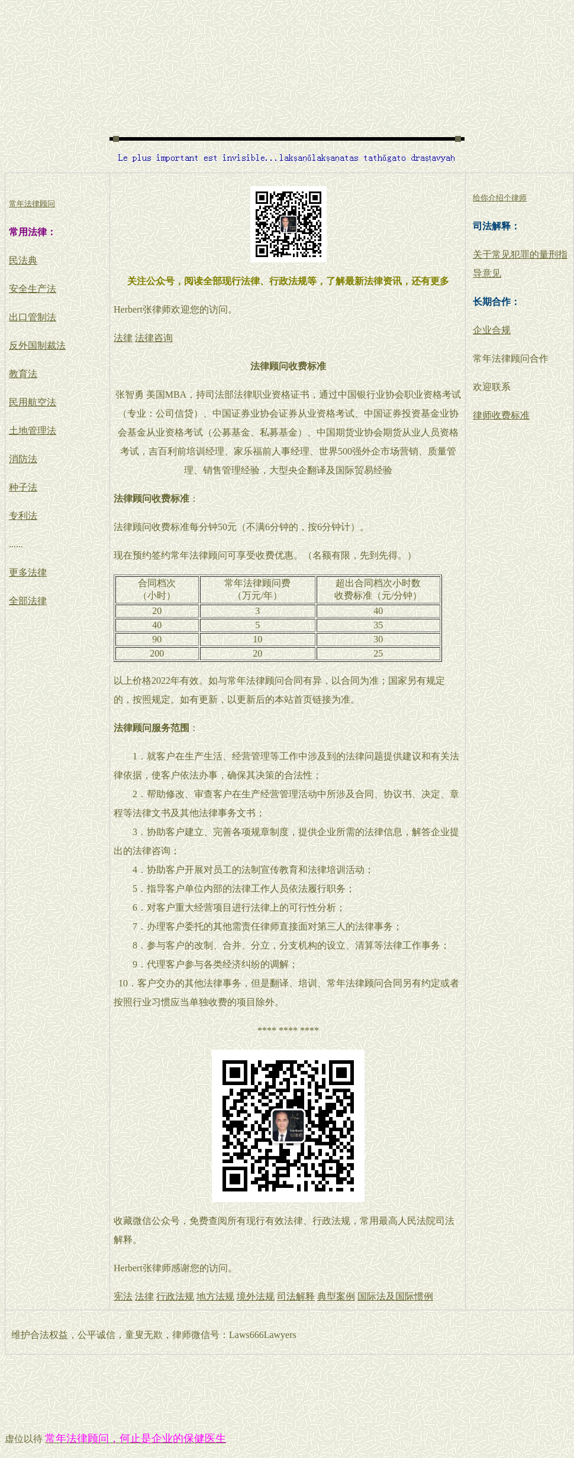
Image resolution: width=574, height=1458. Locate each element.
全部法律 (28, 601)
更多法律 (28, 572)
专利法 (23, 516)
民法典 (23, 260)
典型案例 (336, 1296)
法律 (123, 338)
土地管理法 (32, 431)
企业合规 (492, 330)
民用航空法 (32, 402)
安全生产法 (32, 289)
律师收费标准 (501, 415)
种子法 (23, 487)
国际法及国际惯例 (395, 1296)
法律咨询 (154, 338)
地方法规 (215, 1296)
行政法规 (175, 1296)
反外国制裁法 (37, 345)
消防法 (23, 459)
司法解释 (296, 1296)
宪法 (123, 1296)
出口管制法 (32, 317)
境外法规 (256, 1296)
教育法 (23, 374)
